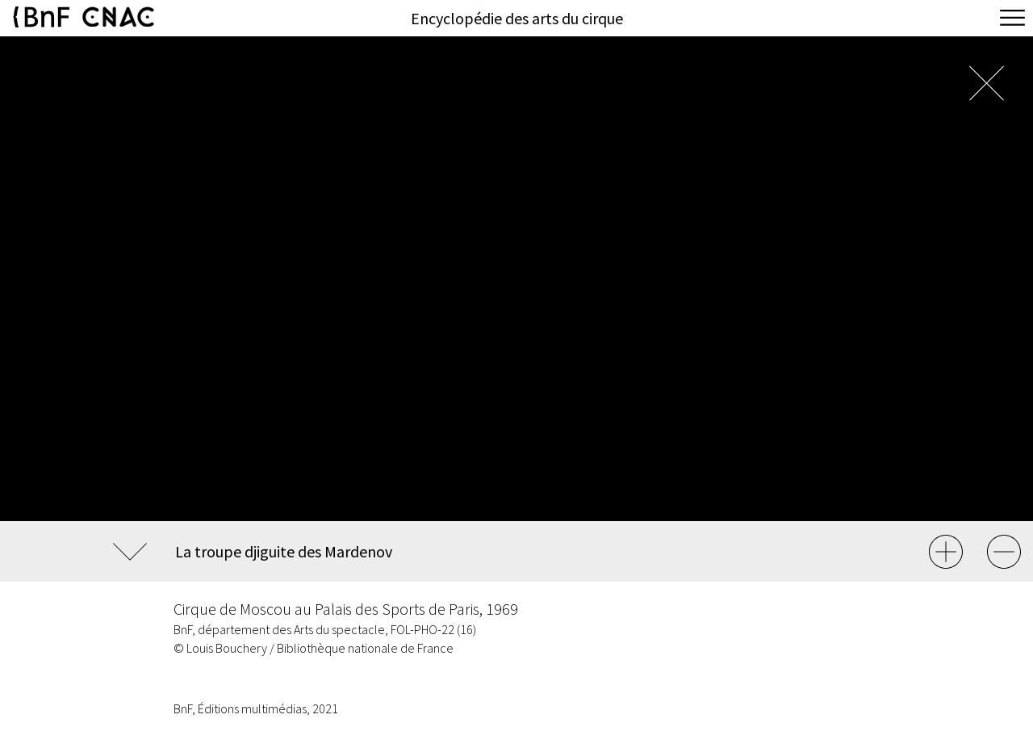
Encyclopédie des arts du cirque (517, 18)
